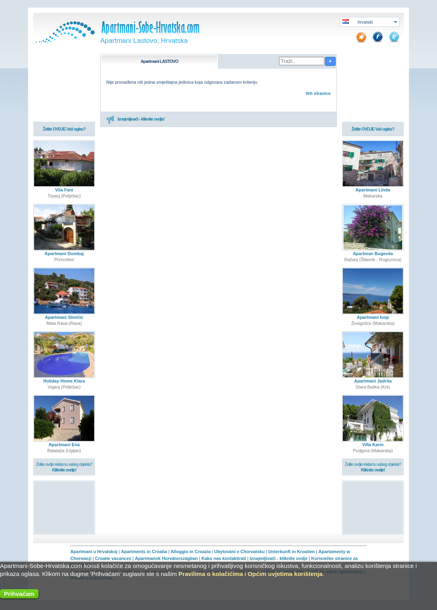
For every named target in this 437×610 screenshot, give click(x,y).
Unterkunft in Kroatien (291, 551)
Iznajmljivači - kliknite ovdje (279, 558)
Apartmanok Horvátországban (166, 558)
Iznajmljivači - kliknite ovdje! (135, 119)
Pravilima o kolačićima (210, 573)
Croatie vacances (113, 558)
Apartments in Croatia (144, 551)
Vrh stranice (318, 93)
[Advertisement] (64, 507)
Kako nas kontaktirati (224, 558)
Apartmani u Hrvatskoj (93, 551)
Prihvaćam (19, 593)
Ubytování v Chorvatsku (239, 551)
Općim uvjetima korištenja (285, 573)
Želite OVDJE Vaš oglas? (64, 129)
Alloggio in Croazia (191, 551)
